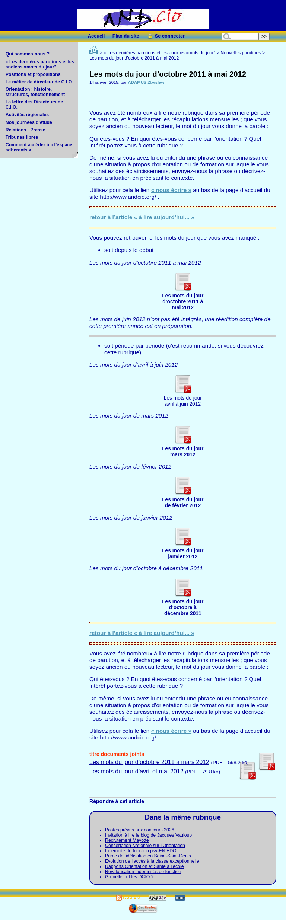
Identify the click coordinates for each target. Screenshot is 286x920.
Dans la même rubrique (183, 817)
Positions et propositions (33, 74)
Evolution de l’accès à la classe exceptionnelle (152, 861)
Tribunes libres (22, 137)
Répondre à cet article (116, 801)
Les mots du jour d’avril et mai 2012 (136, 771)
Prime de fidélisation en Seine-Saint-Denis (148, 856)
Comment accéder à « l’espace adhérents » (39, 147)
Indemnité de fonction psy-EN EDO (141, 850)
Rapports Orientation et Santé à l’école (144, 866)
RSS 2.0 (128, 897)
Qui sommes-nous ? (28, 54)
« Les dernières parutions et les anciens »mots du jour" (40, 64)
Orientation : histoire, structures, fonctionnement (35, 92)
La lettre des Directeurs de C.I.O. (34, 104)
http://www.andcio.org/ (128, 197)
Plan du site (125, 36)
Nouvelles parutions (240, 52)
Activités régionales (27, 114)
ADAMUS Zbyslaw (146, 82)
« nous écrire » (171, 190)
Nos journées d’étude (29, 122)
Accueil (96, 36)
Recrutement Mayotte (127, 840)
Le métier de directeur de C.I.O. (39, 81)
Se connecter (166, 36)
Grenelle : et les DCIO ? (129, 876)
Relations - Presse (25, 129)
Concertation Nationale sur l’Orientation (145, 845)
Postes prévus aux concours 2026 (139, 830)
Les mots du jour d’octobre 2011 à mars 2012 (149, 762)
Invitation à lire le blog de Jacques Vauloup (148, 835)
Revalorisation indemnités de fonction (143, 871)
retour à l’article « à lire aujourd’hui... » (141, 217)
